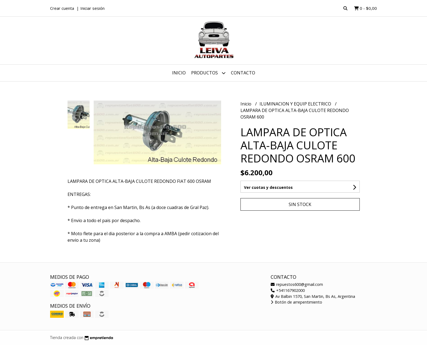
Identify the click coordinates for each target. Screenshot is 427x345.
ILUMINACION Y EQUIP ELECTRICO (296, 104)
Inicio (179, 73)
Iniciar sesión (92, 8)
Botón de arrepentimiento (296, 302)
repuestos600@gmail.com (297, 284)
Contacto (243, 73)
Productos (208, 73)
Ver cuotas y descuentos (268, 187)
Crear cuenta (62, 8)
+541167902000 (288, 290)
